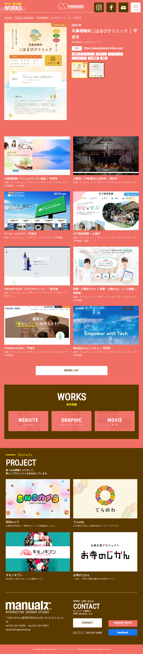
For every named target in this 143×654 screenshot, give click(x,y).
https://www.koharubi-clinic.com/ (103, 48)
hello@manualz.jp (21, 629)
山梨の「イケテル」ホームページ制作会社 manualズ (73, 649)
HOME (8, 17)
